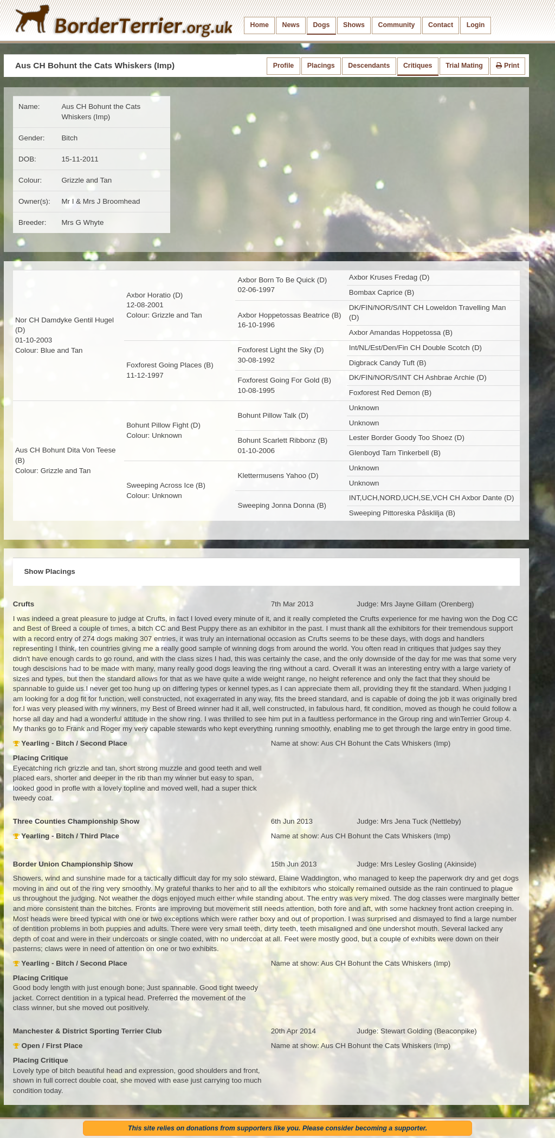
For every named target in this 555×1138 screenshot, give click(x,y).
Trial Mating (464, 65)
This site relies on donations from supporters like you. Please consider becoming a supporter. (277, 1128)
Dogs (321, 25)
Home (259, 25)
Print (507, 65)
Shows (354, 25)
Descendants (369, 65)
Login (476, 25)
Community (396, 25)
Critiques (418, 65)
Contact (440, 25)
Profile (283, 65)
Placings (321, 65)
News (290, 25)
